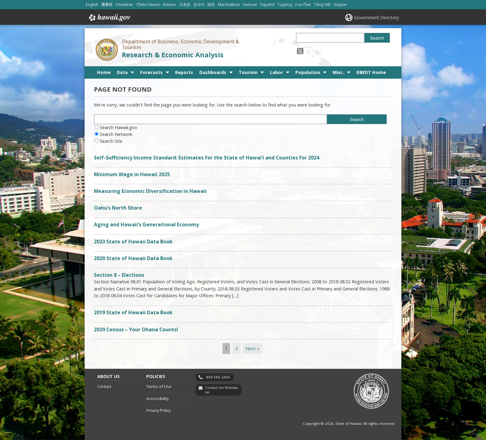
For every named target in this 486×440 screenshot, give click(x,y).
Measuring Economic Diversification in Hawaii (150, 191)
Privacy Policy (158, 410)
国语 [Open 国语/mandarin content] (211, 4)
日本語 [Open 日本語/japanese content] (184, 4)
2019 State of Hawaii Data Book (133, 312)
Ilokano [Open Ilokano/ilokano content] (169, 4)
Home (104, 72)
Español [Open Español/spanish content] (267, 4)
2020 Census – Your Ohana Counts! (136, 329)
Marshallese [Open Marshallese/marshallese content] (229, 4)
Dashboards (212, 72)
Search (377, 38)
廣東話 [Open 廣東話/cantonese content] (107, 4)
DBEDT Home (371, 72)
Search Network (116, 134)
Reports (184, 72)
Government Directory (376, 17)
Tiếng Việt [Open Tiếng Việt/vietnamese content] (322, 4)
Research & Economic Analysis (172, 54)
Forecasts (151, 72)
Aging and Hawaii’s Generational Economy (146, 224)
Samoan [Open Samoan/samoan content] (250, 4)
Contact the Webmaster (221, 390)
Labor (276, 72)
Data (122, 72)
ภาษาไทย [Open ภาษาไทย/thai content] (303, 4)
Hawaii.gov (108, 17)
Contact (104, 386)
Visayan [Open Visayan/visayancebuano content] (340, 4)
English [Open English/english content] (92, 4)
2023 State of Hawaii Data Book (133, 241)
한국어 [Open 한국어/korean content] (199, 4)
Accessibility (157, 398)
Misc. (338, 72)
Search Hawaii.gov (118, 127)
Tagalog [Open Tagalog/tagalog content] (285, 4)
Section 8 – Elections (119, 275)
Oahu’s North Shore (118, 207)
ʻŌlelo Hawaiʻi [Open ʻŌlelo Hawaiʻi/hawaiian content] (148, 4)
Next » (252, 348)
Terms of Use (158, 386)
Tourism (248, 72)
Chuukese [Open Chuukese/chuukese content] (124, 4)
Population (307, 72)
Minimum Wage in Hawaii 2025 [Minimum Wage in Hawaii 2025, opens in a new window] (132, 174)
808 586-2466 (218, 377)
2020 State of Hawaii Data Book (133, 258)
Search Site (111, 141)
